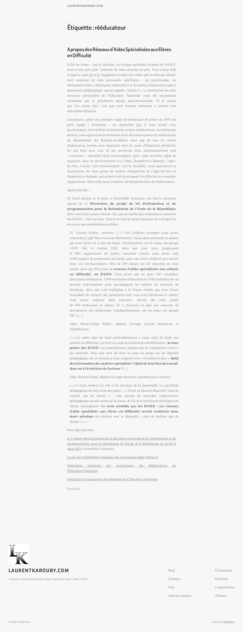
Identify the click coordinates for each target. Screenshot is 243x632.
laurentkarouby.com (85, 6)
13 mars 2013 (73, 488)
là (98, 74)
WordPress (229, 621)
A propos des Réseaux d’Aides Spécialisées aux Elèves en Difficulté (119, 53)
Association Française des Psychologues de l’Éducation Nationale (112, 478)
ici (90, 74)
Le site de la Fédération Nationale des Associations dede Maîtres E (112, 456)
